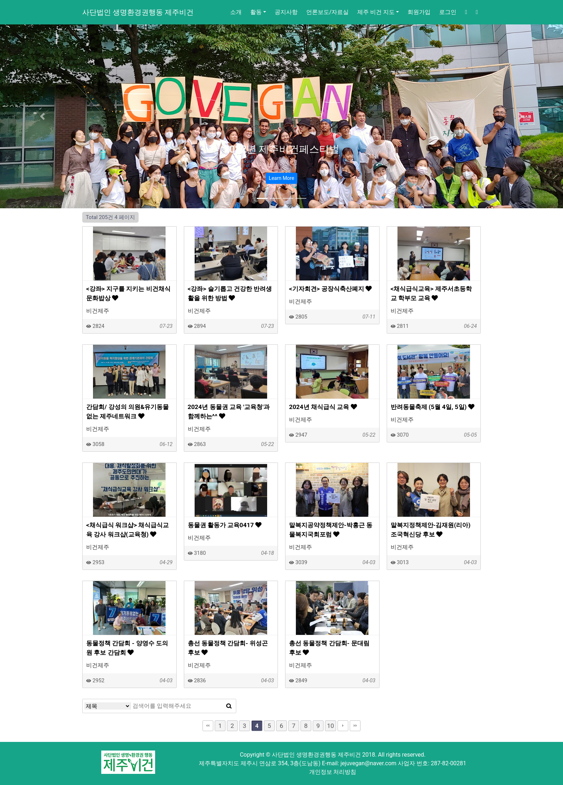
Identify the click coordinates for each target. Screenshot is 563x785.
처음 (208, 725)
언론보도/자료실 (327, 12)
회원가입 (419, 12)
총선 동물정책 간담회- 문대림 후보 (329, 648)
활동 (256, 12)
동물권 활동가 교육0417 (225, 525)
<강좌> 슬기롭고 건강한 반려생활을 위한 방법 (230, 293)
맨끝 (355, 725)
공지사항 (286, 12)
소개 (236, 12)
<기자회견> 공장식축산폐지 (330, 288)
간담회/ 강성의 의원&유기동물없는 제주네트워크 (127, 411)
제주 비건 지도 (376, 12)
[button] (42, 116)
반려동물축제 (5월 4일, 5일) (432, 406)
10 (330, 725)
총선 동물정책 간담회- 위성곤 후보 (228, 648)
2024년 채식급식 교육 (323, 406)
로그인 (447, 12)
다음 (343, 725)
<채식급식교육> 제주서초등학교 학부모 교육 (431, 293)
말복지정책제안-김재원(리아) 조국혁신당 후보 (431, 529)
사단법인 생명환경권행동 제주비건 (138, 12)
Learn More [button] (281, 178)
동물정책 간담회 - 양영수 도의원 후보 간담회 (127, 648)
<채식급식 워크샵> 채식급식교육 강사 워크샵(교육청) (127, 529)
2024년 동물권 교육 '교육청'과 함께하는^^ (229, 411)
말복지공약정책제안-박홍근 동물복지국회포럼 (330, 529)
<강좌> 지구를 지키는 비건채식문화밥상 (128, 293)
